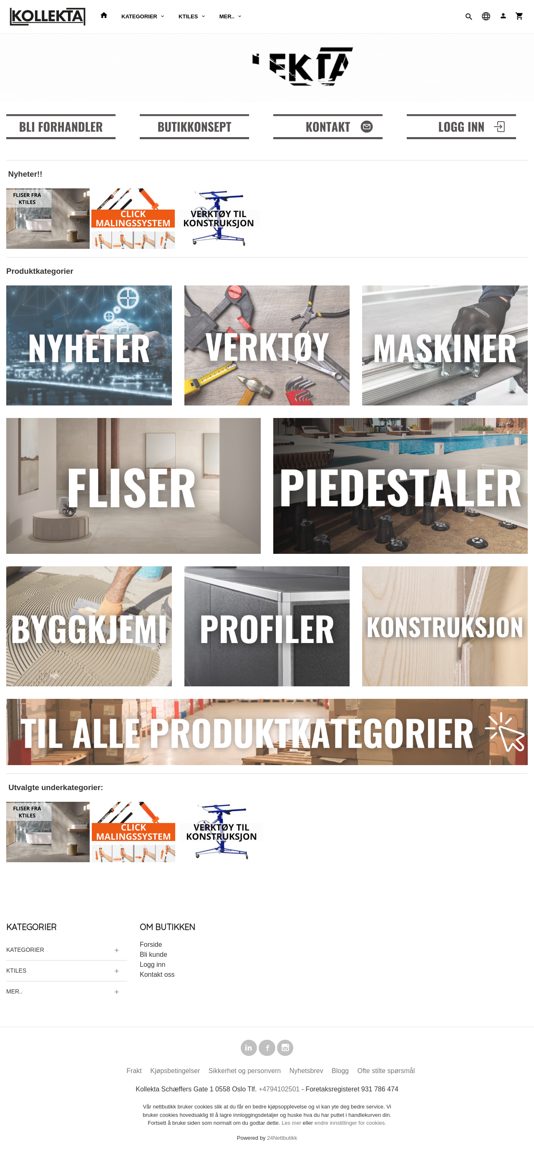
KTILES (188, 16)
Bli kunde (153, 954)
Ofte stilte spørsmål (386, 1072)
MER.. (226, 16)
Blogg (340, 1072)
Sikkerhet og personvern (245, 1072)
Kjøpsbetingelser (175, 1072)
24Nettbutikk (282, 1139)
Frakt (133, 1072)
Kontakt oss (157, 974)
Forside (151, 944)
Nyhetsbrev (306, 1072)
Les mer (292, 1124)
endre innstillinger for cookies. (350, 1124)
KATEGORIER (139, 16)
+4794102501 (279, 1090)
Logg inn (152, 964)
